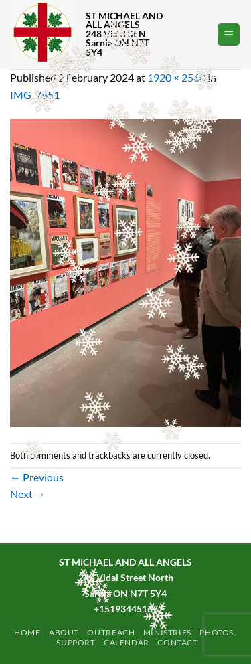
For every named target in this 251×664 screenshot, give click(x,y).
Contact (177, 642)
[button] (229, 34)
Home (27, 632)
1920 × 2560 (176, 77)
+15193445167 (126, 608)
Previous (37, 477)
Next (28, 493)
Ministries (167, 632)
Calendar (126, 642)
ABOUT (64, 632)
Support (75, 642)
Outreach (111, 632)
